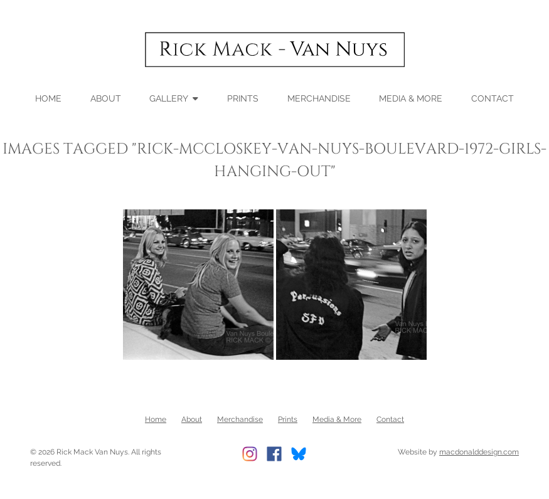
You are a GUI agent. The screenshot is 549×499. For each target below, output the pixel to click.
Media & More (410, 98)
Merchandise (319, 98)
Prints (243, 98)
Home (48, 98)
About (105, 98)
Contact (492, 98)
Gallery (168, 98)
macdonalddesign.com (479, 452)
